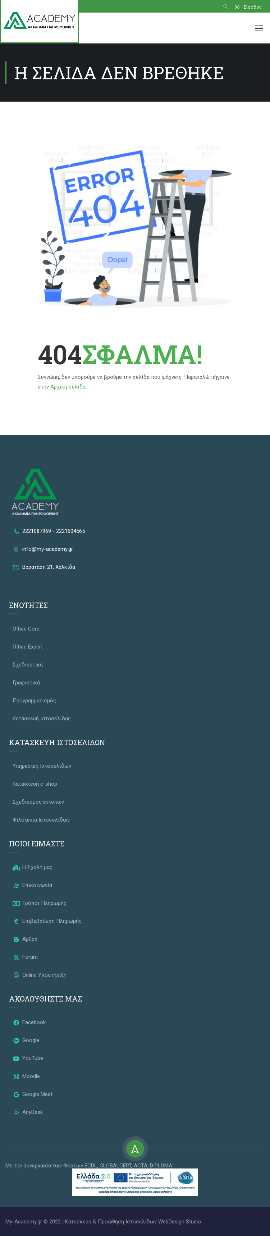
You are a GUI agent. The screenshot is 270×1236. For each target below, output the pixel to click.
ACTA (140, 1165)
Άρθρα (25, 939)
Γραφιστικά (26, 682)
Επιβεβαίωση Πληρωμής (47, 921)
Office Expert (28, 646)
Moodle (26, 1076)
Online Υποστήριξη (40, 975)
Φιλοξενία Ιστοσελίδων (41, 820)
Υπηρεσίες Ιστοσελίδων (42, 766)
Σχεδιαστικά (28, 664)
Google (26, 1040)
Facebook (29, 1022)
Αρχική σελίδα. (68, 387)
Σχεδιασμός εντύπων (38, 802)
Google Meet (32, 1094)
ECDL (90, 1165)
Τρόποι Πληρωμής (40, 903)
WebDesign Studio (179, 1221)
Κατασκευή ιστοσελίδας (42, 718)
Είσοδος (248, 7)
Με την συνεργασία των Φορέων (44, 1165)
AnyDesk (28, 1112)
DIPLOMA (161, 1165)
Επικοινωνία (32, 885)
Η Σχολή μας (32, 867)
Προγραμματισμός (34, 700)
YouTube (28, 1058)
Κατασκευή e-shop (35, 784)
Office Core (26, 629)
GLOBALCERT (115, 1165)
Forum (25, 957)
